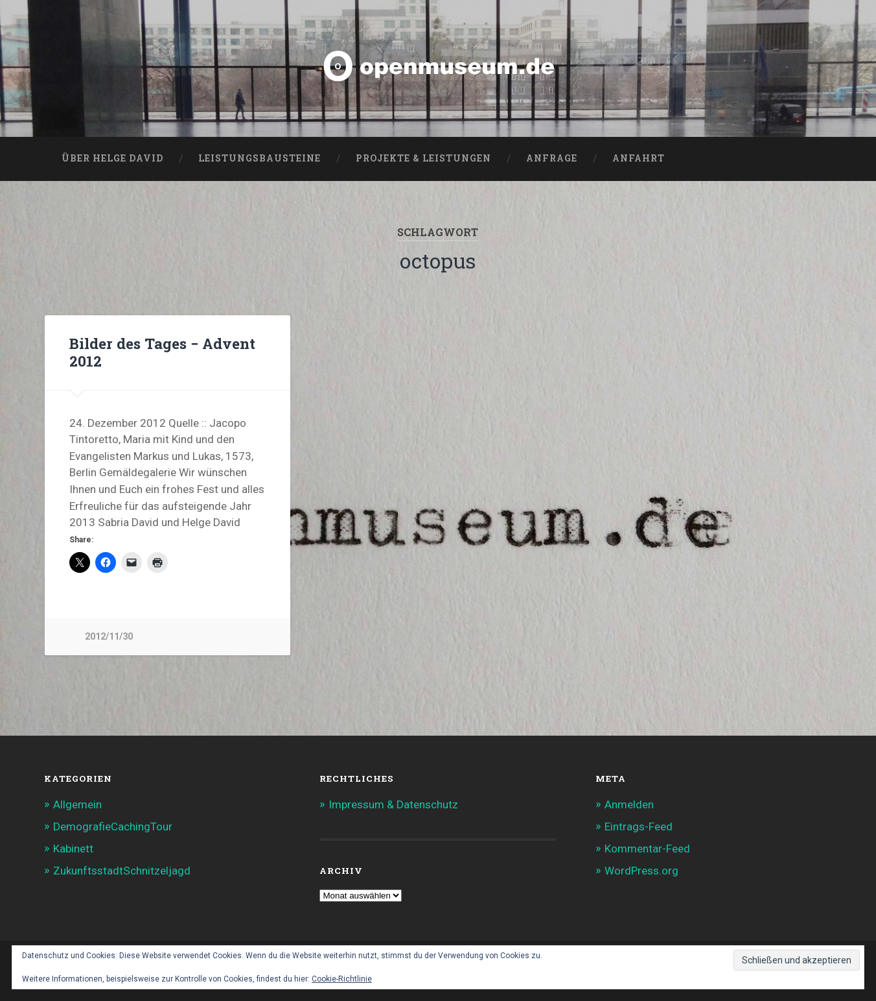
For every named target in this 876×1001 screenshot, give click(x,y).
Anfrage (551, 158)
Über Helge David (112, 158)
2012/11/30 (109, 636)
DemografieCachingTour (112, 826)
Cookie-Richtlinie (342, 978)
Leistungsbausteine (259, 158)
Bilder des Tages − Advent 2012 (162, 351)
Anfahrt (638, 158)
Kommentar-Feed (647, 848)
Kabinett (73, 848)
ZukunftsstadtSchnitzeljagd (121, 870)
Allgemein (77, 804)
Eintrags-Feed (639, 826)
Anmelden (629, 804)
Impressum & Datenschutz (393, 804)
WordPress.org (641, 870)
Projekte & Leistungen (423, 158)
